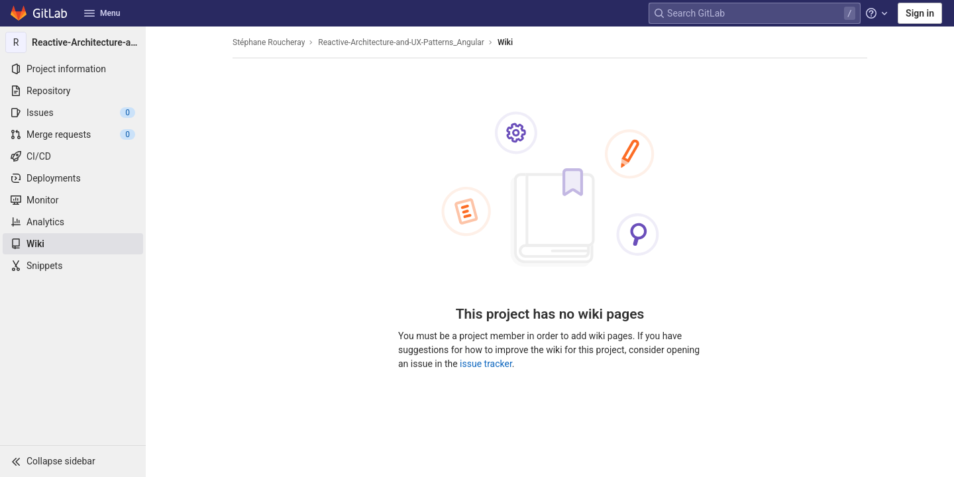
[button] (73, 461)
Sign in (920, 13)
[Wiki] (73, 243)
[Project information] (73, 69)
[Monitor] (73, 200)
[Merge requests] (73, 134)
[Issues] (73, 112)
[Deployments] (73, 178)
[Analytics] (73, 222)
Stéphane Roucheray (269, 42)
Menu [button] (102, 13)
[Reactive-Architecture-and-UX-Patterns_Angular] (73, 42)
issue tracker (486, 363)
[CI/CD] (73, 156)
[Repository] (73, 90)
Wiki (505, 42)
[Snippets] (73, 265)
